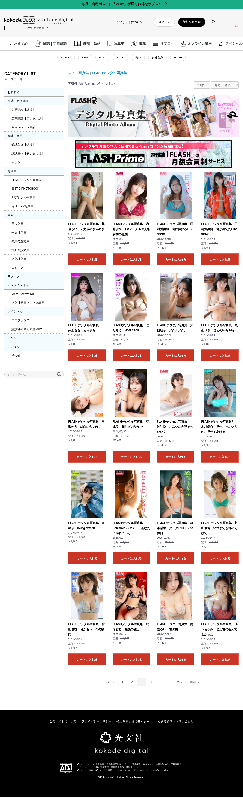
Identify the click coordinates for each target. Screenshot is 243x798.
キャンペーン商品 (23, 129)
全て (71, 75)
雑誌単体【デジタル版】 (27, 155)
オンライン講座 (18, 287)
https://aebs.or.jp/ (159, 772)
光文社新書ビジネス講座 (27, 304)
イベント (14, 339)
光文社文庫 (18, 260)
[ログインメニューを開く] (224, 24)
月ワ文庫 (17, 225)
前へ (111, 683)
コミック (17, 269)
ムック (15, 164)
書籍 (11, 216)
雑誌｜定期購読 (18, 102)
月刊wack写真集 (22, 208)
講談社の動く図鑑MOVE (27, 331)
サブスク (14, 278)
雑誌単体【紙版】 (23, 146)
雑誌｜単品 (15, 137)
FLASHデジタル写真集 (26, 181)
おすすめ (14, 93)
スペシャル (15, 313)
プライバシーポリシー (97, 723)
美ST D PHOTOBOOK (25, 190)
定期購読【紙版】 (23, 111)
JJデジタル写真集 (23, 199)
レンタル (14, 348)
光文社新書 (18, 234)
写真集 (12, 173)
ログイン (164, 22)
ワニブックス (20, 322)
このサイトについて (62, 723)
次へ (179, 683)
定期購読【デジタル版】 (27, 120)
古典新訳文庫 (20, 252)
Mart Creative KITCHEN (26, 295)
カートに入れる (87, 261)
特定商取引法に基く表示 (132, 723)
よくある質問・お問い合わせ (174, 723)
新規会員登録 (192, 22)
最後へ (194, 683)
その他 (15, 357)
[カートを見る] (236, 24)
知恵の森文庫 (20, 243)
